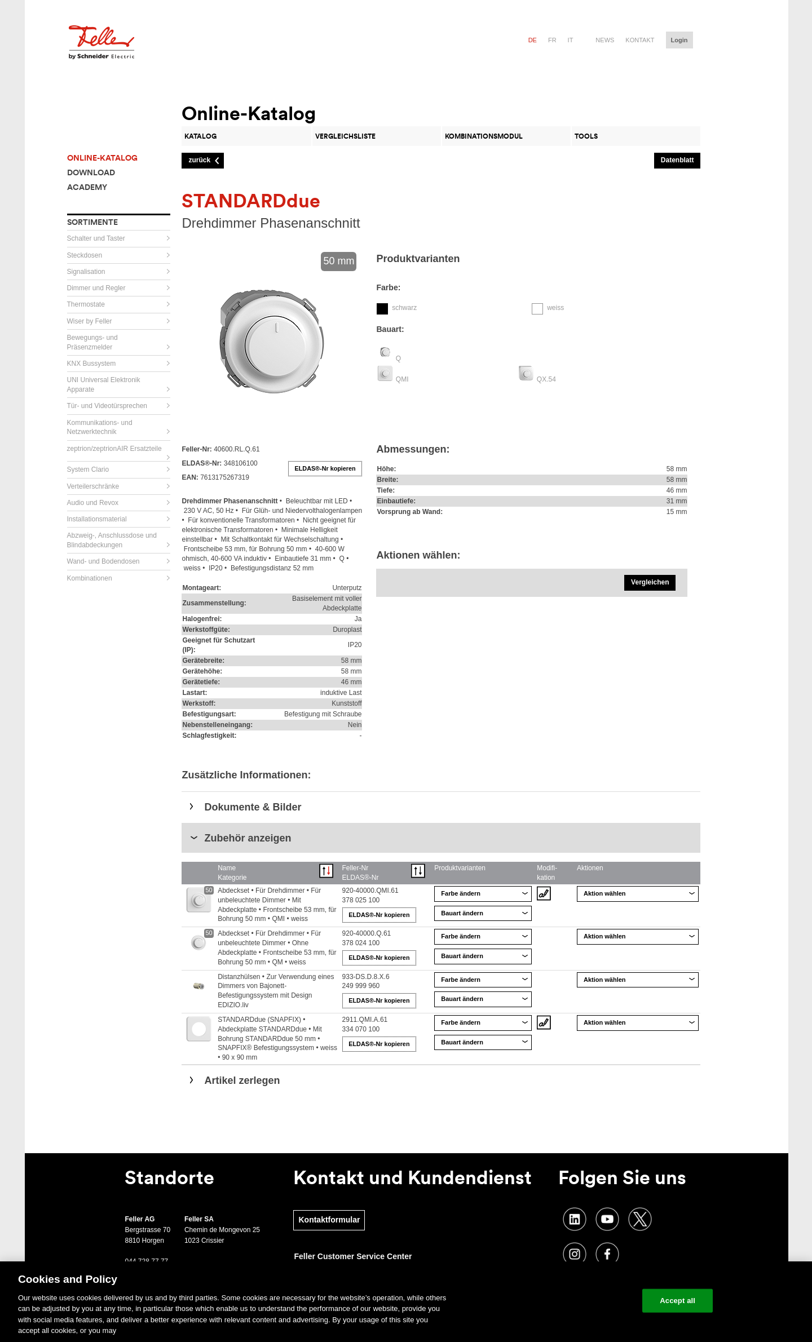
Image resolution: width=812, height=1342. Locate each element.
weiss (555, 308)
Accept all (677, 1300)
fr (552, 40)
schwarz (404, 308)
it (570, 40)
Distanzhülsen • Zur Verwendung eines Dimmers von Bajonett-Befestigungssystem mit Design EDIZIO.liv (276, 991)
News (604, 40)
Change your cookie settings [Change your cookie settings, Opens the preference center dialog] (581, 1300)
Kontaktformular (329, 1219)
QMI (402, 379)
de (532, 40)
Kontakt (639, 40)
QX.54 (546, 379)
